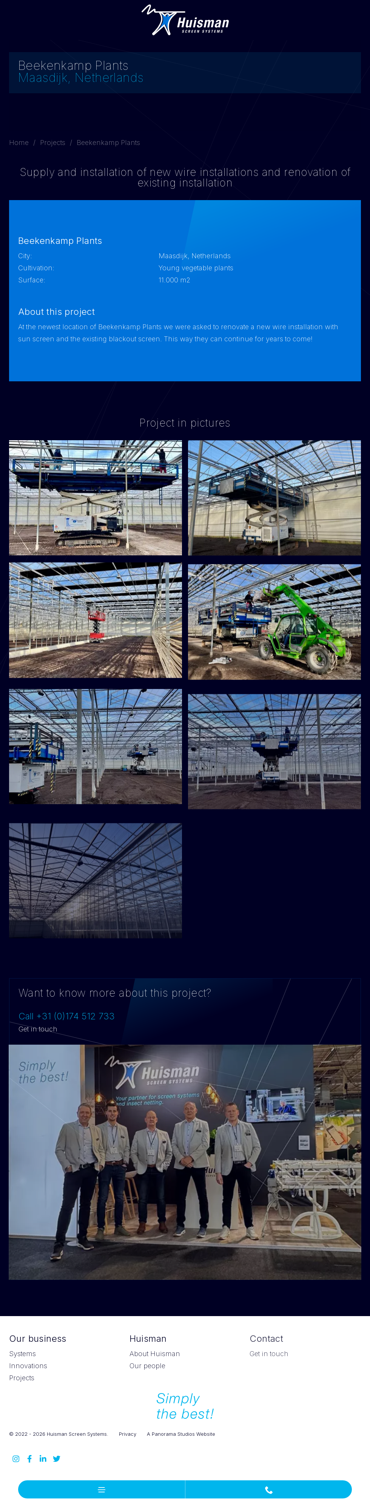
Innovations (28, 1366)
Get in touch (37, 1029)
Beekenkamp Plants (108, 142)
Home (19, 142)
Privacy (127, 1434)
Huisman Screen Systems (185, 20)
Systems (22, 1354)
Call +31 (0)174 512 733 (66, 1016)
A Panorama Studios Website (181, 1434)
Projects (52, 142)
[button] (101, 1489)
